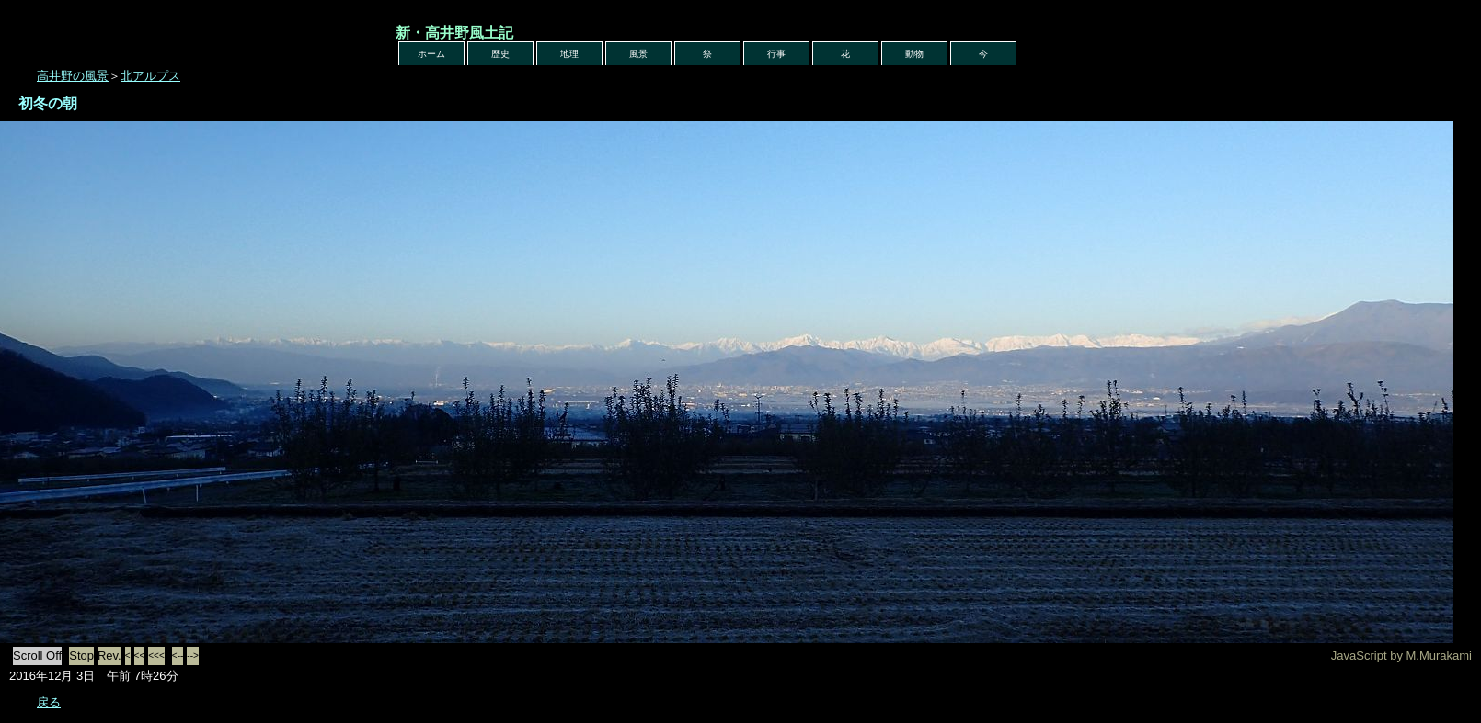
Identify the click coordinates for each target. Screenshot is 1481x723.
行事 (776, 54)
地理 (569, 54)
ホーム (431, 54)
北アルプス (150, 76)
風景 (638, 54)
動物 (914, 54)
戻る (49, 702)
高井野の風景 (73, 76)
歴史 (500, 54)
